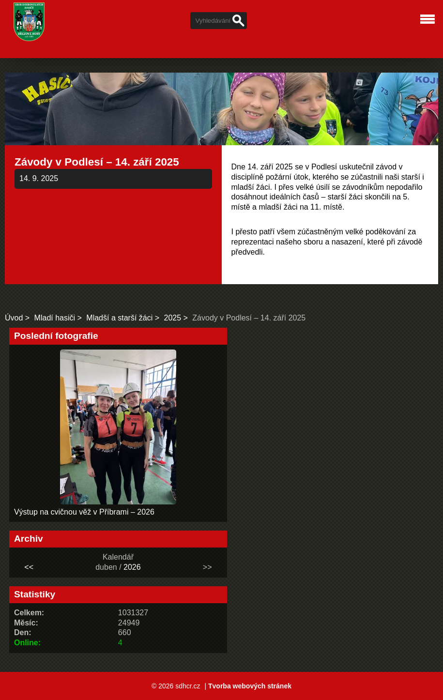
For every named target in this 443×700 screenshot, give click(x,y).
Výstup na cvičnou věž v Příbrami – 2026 (84, 512)
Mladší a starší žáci (119, 318)
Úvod (14, 318)
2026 (132, 567)
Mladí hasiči (54, 318)
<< (28, 567)
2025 (172, 318)
